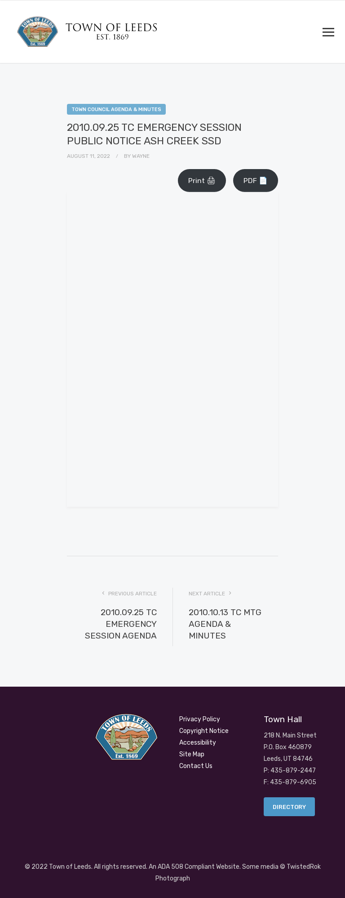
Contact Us (195, 766)
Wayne (141, 156)
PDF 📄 (255, 180)
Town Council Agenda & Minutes (116, 109)
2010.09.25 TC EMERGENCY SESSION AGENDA (121, 624)
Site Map (191, 754)
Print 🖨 (202, 180)
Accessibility (197, 742)
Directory (289, 807)
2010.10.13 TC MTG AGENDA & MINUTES (225, 624)
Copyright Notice (204, 731)
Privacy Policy (199, 719)
